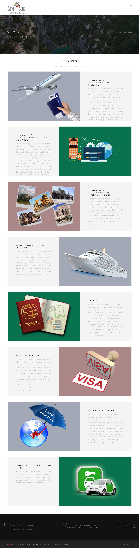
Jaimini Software (61, 544)
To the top (126, 544)
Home (118, 32)
